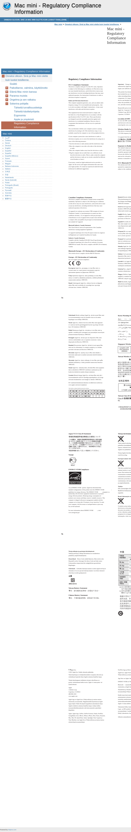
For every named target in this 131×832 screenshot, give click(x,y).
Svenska (8, 193)
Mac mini (6, 6)
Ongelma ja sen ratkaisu (23, 99)
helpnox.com (12, 829)
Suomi (7, 158)
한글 (6, 174)
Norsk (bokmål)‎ (11, 180)
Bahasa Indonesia (12, 166)
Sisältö (13, 84)
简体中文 (8, 196)
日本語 (7, 171)
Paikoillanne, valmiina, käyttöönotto (29, 88)
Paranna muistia (18, 95)
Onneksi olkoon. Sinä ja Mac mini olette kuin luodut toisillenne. (35, 20)
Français (8, 161)
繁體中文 (8, 199)
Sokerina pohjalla (19, 103)
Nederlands (9, 177)
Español (8, 151)
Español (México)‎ (11, 156)
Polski (7, 182)
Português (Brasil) (12, 185)
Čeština (8, 140)
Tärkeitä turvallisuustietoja (28, 107)
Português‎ (9, 188)
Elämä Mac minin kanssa (23, 92)
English (8, 148)
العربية (7, 138)
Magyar (8, 164)
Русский (8, 190)
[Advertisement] (79, 48)
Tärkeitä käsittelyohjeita (26, 111)
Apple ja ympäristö (24, 119)
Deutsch (8, 145)
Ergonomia (20, 115)
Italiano (7, 169)
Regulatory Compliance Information (26, 125)
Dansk (7, 143)
